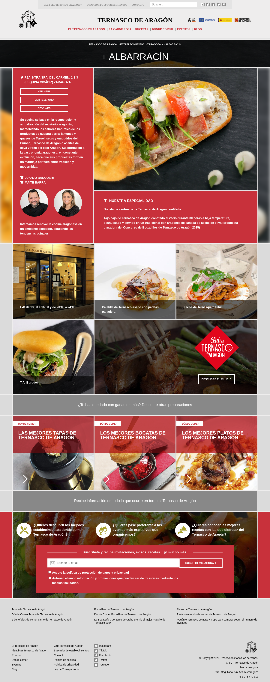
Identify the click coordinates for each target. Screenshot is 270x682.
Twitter (100, 660)
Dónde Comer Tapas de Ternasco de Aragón (38, 614)
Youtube (101, 665)
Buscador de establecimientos (107, 5)
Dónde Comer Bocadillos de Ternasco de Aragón (122, 614)
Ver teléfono (41, 99)
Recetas (141, 29)
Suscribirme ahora (201, 562)
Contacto (138, 5)
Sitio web (41, 108)
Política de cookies (65, 659)
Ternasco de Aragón (135, 20)
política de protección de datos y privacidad (97, 572)
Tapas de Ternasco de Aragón (29, 609)
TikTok (100, 651)
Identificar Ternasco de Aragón (29, 650)
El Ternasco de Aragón (86, 29)
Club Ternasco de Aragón (68, 645)
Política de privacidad (66, 664)
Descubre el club (217, 378)
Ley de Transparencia (66, 669)
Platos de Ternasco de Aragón (194, 609)
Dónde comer (163, 29)
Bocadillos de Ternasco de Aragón (114, 609)
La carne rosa (119, 29)
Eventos (184, 29)
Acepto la (90, 572)
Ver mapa (41, 91)
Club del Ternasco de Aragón (63, 5)
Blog (199, 29)
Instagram (102, 646)
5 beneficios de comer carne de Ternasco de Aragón (42, 619)
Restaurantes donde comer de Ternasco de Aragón (206, 614)
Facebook (102, 655)
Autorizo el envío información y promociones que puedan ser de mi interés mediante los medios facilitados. (115, 581)
